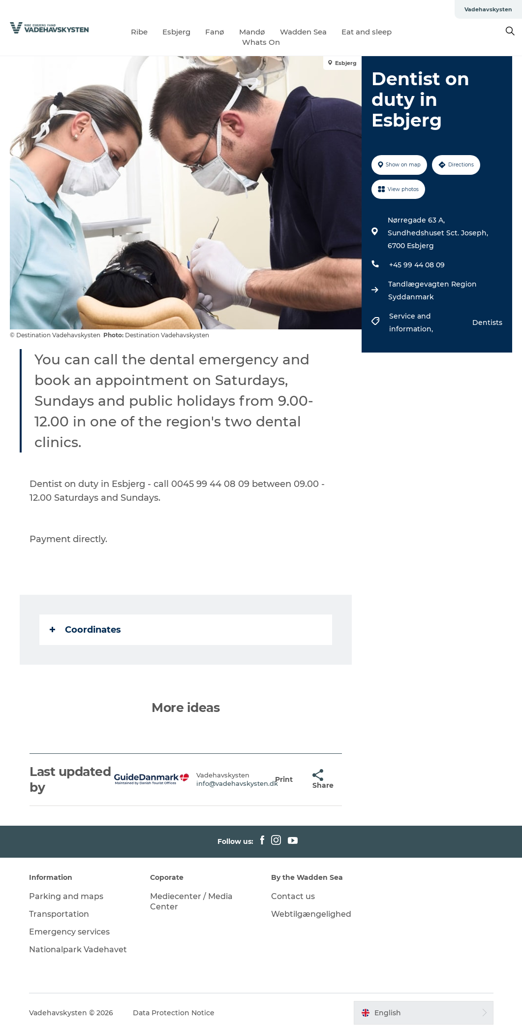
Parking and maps (66, 896)
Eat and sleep (366, 31)
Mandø (252, 31)
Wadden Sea (303, 31)
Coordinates (85, 629)
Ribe (139, 31)
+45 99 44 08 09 (417, 264)
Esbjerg (176, 31)
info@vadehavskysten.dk (237, 783)
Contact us (293, 896)
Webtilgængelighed (311, 914)
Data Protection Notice (174, 1012)
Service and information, (412, 322)
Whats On (261, 42)
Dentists (487, 322)
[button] (284, 779)
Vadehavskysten (488, 9)
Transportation (59, 914)
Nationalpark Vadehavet (78, 949)
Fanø (214, 31)
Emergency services (69, 931)
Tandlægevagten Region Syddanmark (432, 290)
